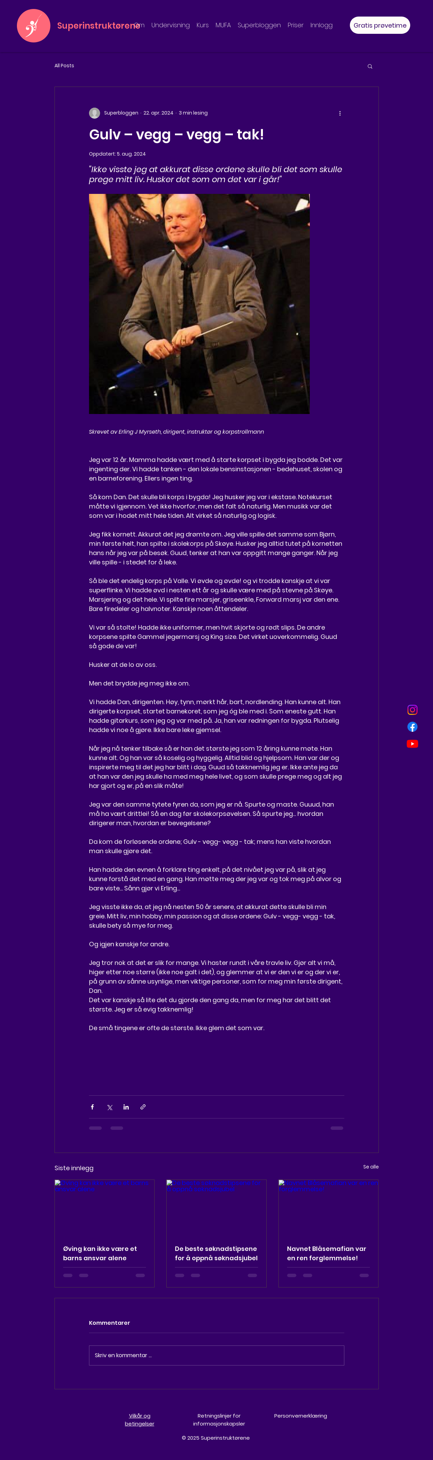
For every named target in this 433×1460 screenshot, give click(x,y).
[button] (370, 66)
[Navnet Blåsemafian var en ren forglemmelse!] (328, 1208)
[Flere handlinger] (340, 113)
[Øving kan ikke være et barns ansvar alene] (105, 1208)
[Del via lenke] (143, 1107)
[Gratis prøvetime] (380, 25)
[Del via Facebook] (92, 1107)
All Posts (64, 65)
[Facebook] (412, 726)
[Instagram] (412, 710)
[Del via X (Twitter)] (109, 1107)
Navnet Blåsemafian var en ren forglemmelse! (326, 1253)
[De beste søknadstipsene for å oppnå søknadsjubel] (216, 1208)
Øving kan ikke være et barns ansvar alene (100, 1253)
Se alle (371, 1166)
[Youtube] (412, 743)
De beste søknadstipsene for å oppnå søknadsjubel (216, 1253)
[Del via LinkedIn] (126, 1107)
